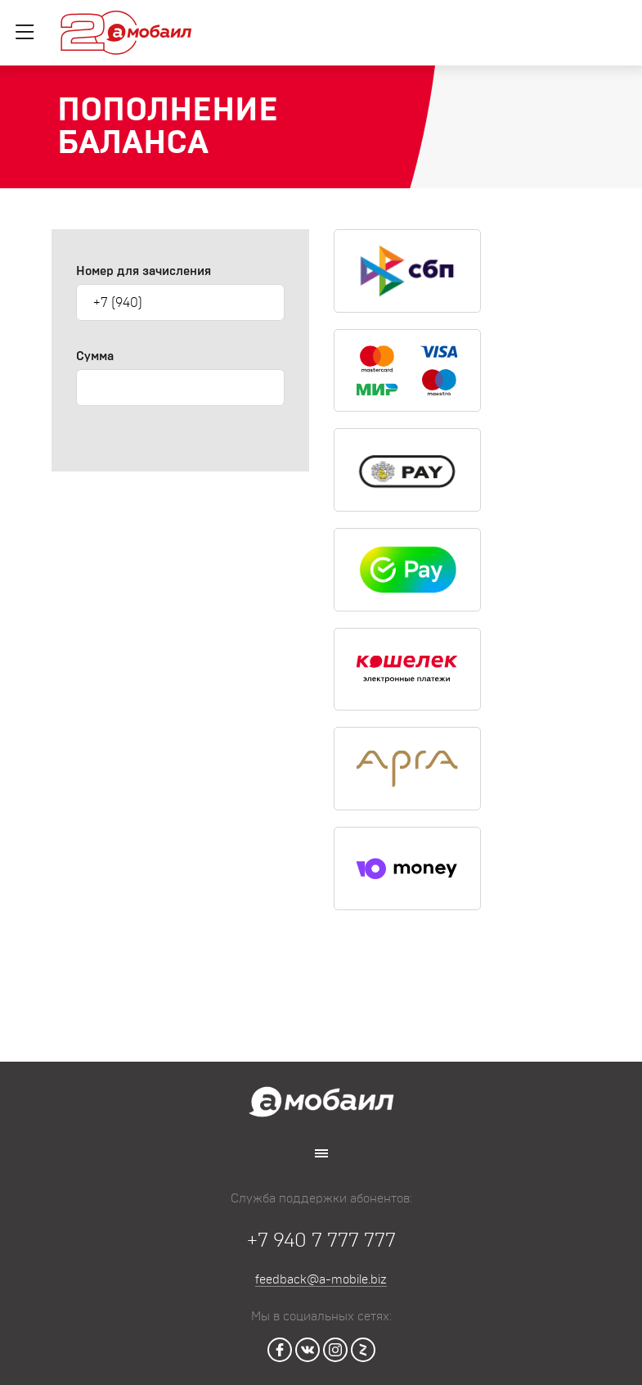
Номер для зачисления (143, 271)
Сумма (95, 356)
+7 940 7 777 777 (321, 1241)
